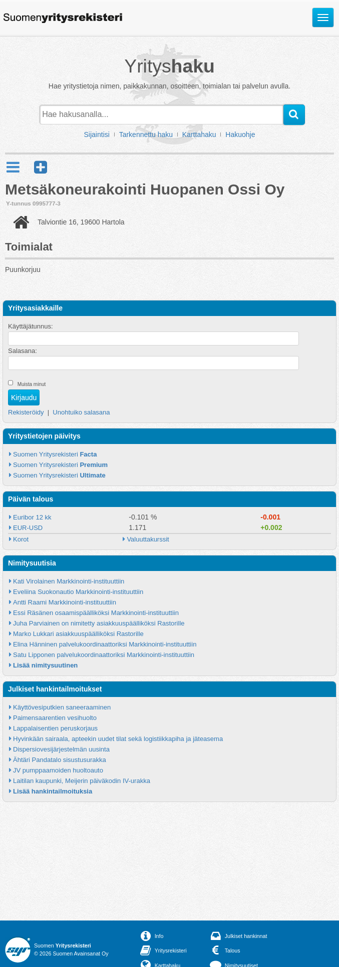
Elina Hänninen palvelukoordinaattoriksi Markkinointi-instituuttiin (104, 644)
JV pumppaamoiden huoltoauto (58, 770)
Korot (21, 539)
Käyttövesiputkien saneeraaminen (62, 707)
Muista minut (32, 384)
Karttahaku (199, 134)
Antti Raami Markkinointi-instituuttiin (64, 602)
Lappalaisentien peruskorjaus (55, 728)
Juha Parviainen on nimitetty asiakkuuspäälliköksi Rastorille (99, 623)
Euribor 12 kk (32, 517)
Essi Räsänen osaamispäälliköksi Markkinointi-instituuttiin (96, 612)
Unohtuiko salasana (81, 412)
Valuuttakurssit (148, 539)
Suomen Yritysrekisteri (55, 454)
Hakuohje (240, 134)
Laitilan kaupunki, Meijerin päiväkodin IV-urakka (81, 780)
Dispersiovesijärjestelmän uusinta (61, 749)
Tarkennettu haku (146, 134)
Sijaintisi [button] (97, 134)
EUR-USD (28, 528)
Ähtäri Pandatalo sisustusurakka (59, 760)
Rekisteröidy (26, 412)
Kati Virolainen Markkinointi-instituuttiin (68, 581)
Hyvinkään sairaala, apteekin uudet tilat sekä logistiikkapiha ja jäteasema (118, 738)
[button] (40, 167)
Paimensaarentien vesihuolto (55, 718)
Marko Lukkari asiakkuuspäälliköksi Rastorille (78, 634)
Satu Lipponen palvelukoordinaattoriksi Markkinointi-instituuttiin (103, 654)
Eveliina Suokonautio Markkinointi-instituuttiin (78, 592)
